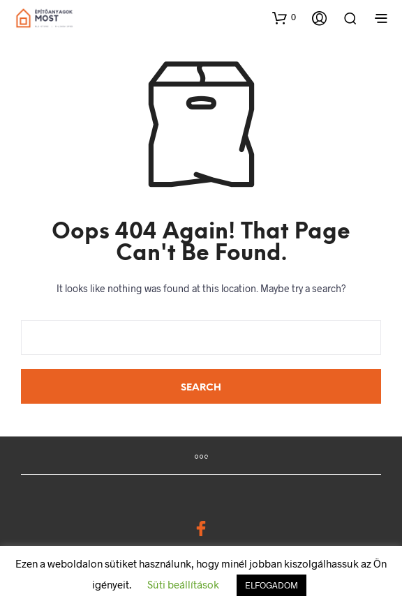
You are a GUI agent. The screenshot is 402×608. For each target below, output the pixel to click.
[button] (284, 17)
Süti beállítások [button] (183, 584)
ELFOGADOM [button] (271, 585)
